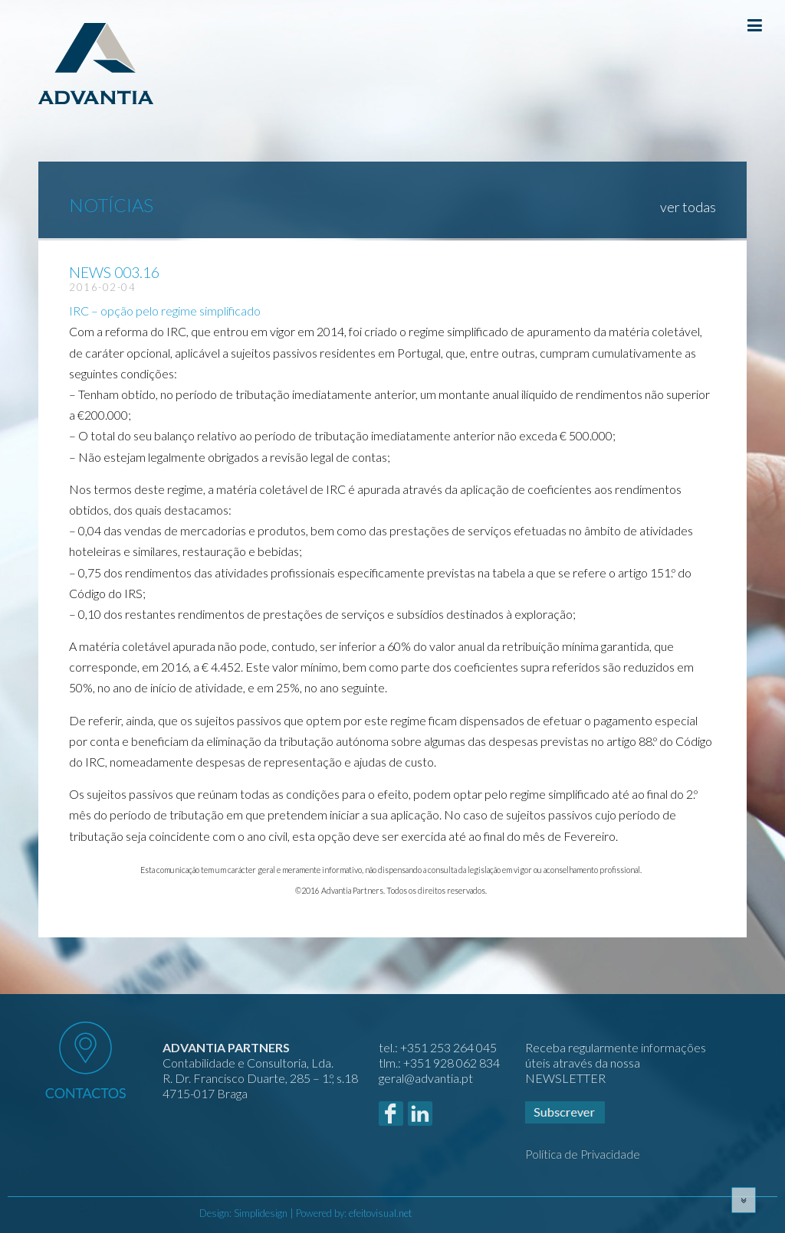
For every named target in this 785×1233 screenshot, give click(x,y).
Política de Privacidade (582, 1154)
